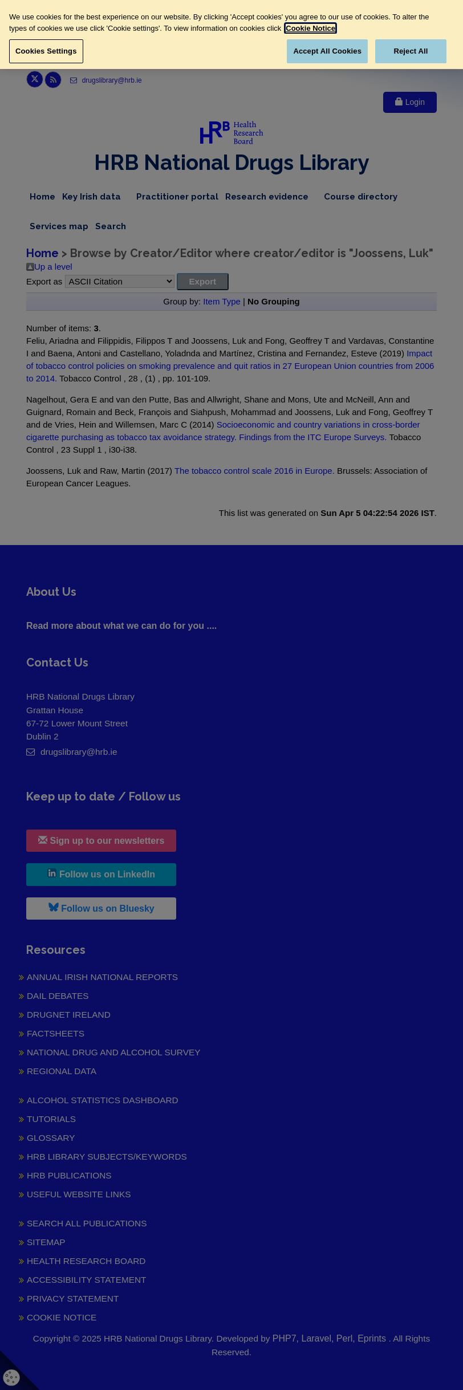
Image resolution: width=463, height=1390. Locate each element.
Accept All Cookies (327, 51)
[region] (231, 34)
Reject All (410, 51)
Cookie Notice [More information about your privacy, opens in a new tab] (310, 28)
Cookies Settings (46, 51)
